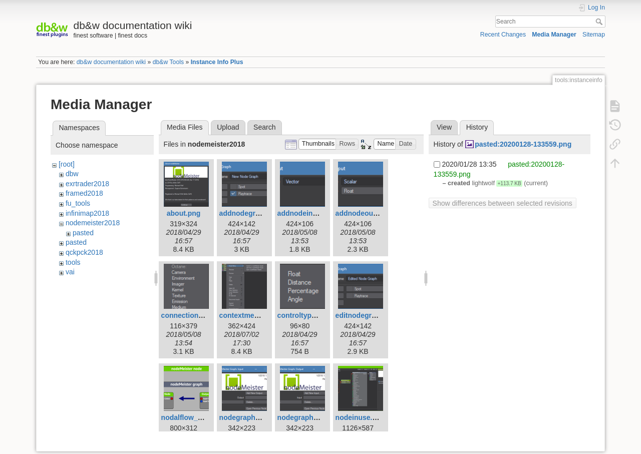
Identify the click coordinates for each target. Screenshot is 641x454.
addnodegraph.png (251, 213)
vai (70, 272)
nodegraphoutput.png (313, 417)
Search (600, 21)
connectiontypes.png (196, 315)
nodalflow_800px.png (196, 417)
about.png (184, 213)
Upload (228, 127)
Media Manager (554, 34)
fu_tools (78, 203)
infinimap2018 (87, 213)
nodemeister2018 (93, 223)
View (444, 127)
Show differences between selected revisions (502, 203)
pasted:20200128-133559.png (523, 144)
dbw (72, 174)
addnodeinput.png (308, 213)
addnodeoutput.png (368, 213)
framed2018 (84, 193)
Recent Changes (503, 34)
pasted (83, 233)
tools (73, 262)
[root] (67, 164)
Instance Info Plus (217, 62)
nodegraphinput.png (253, 417)
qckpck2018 (84, 252)
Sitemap (593, 34)
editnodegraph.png (367, 315)
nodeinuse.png (361, 417)
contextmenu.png (248, 315)
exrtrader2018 (87, 184)
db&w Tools (168, 62)
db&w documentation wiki (111, 62)
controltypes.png (306, 315)
